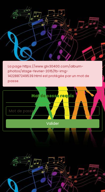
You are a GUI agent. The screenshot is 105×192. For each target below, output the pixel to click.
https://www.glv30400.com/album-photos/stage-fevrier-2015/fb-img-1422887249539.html (45, 71)
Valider (52, 123)
